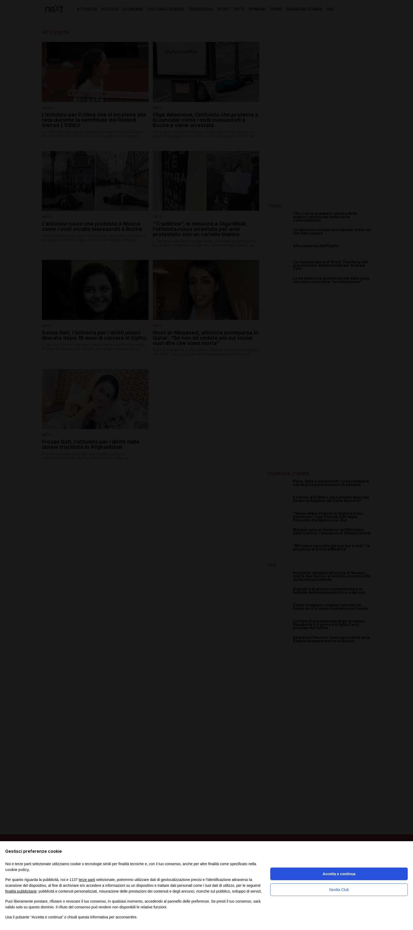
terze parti (87, 880)
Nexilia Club (339, 890)
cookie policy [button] (17, 869)
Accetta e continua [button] (339, 874)
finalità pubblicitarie (21, 891)
